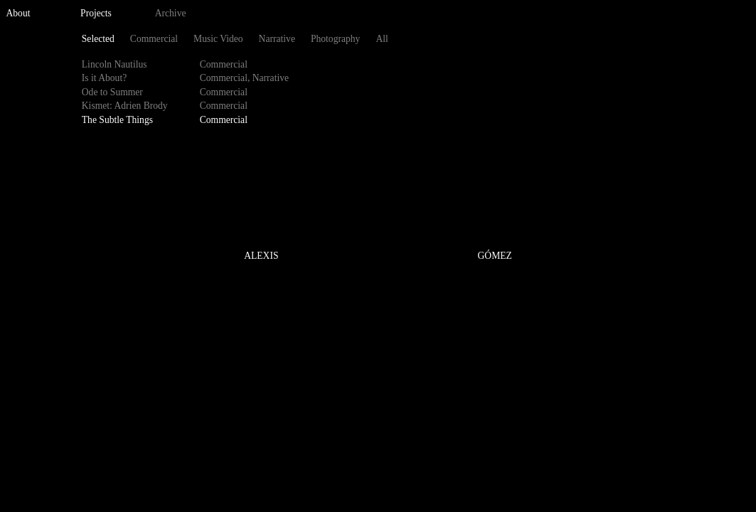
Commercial (154, 38)
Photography (335, 38)
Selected (98, 38)
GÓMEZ (495, 256)
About (18, 13)
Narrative (277, 38)
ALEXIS (261, 256)
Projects (96, 13)
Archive (170, 13)
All (382, 38)
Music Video (218, 38)
